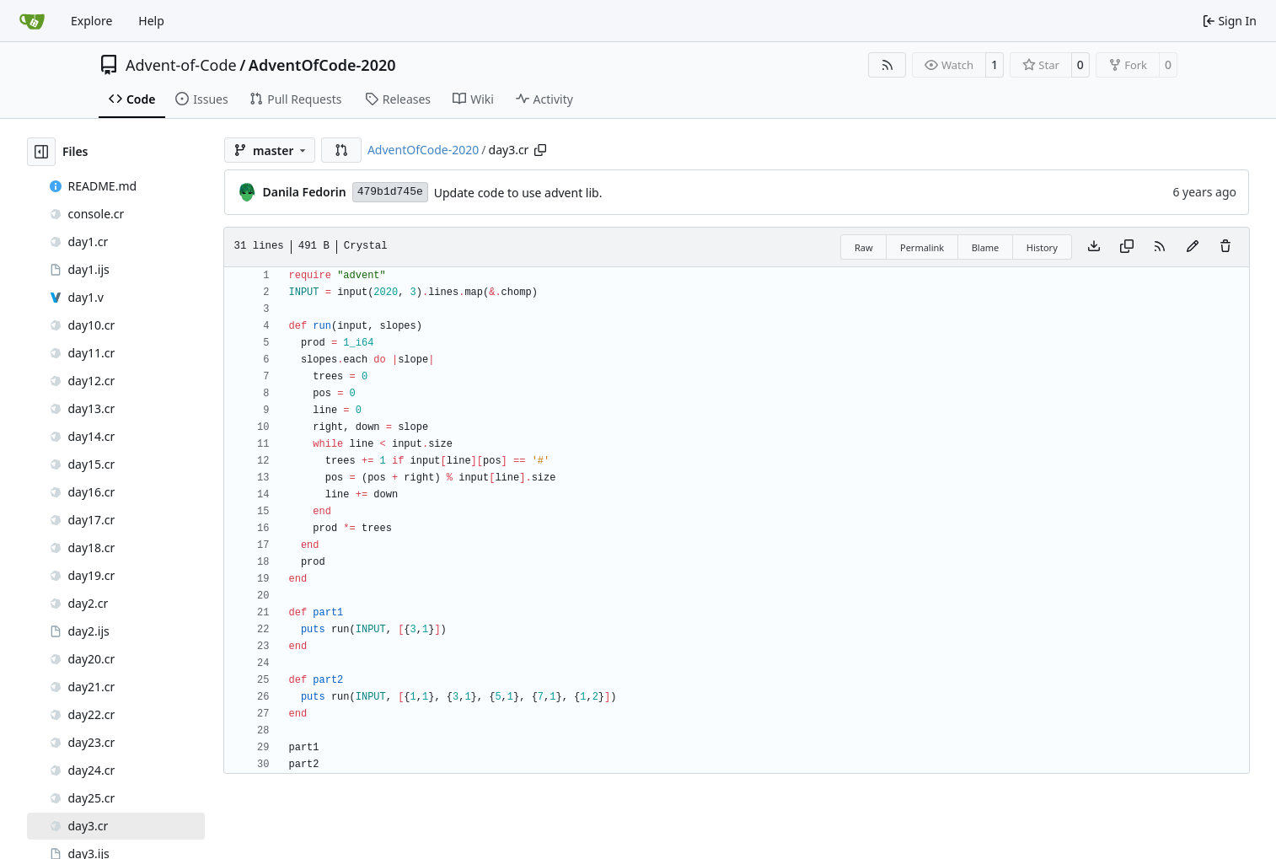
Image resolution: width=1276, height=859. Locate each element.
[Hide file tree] (41, 151)
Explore (91, 21)
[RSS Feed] (887, 65)
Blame (986, 247)
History (1042, 247)
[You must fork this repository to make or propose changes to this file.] (1192, 247)
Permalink (922, 247)
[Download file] (1093, 247)
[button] (341, 150)
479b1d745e (390, 191)
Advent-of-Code (181, 64)
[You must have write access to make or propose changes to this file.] (1225, 247)
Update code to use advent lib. (518, 193)
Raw (864, 247)
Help (151, 21)
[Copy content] (1126, 247)
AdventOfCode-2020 (322, 64)
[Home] (32, 21)
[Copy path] (540, 150)
